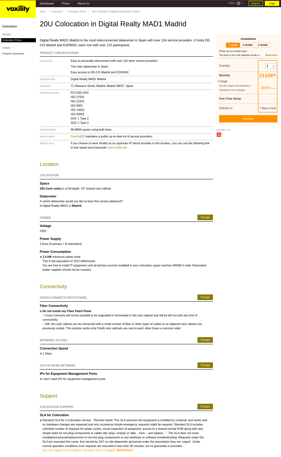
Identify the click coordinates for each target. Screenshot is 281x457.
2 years (247, 45)
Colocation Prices (12, 40)
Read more (271, 55)
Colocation (9, 26)
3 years (263, 45)
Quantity (224, 65)
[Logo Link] (18, 9)
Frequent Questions (13, 53)
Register (256, 3)
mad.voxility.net (117, 147)
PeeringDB (77, 136)
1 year (233, 45)
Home (43, 11)
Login (272, 3)
